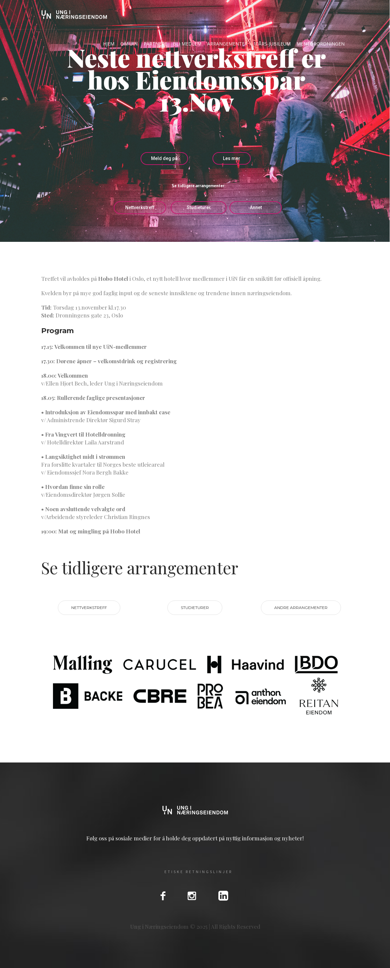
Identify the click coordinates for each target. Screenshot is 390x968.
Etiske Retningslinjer (198, 872)
